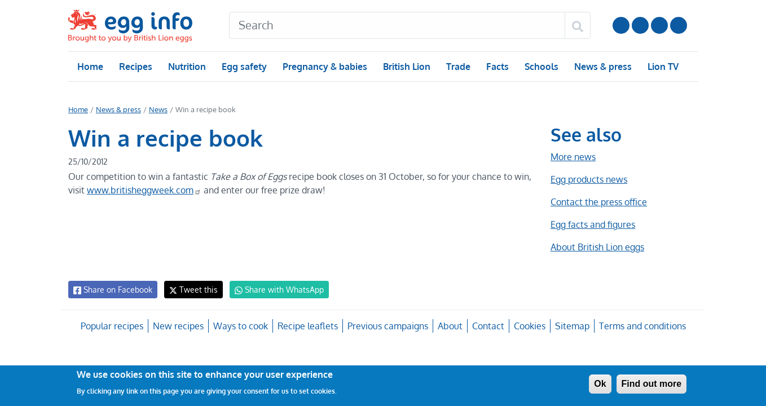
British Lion (406, 66)
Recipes (135, 66)
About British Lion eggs (597, 247)
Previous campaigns (387, 326)
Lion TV (661, 66)
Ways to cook (240, 326)
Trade (458, 66)
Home (90, 66)
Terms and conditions (640, 326)
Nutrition (187, 66)
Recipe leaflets (307, 326)
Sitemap (571, 326)
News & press (602, 66)
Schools (540, 66)
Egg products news (589, 179)
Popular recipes (113, 326)
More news (573, 156)
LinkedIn (659, 25)
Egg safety (244, 66)
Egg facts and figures (593, 224)
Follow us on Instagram (640, 25)
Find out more (652, 384)
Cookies (528, 326)
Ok (600, 384)
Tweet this (191, 289)
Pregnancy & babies (324, 66)
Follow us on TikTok (678, 25)
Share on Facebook (112, 290)
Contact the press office (598, 202)
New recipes (179, 326)
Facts (497, 66)
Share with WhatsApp (274, 290)
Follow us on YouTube (621, 25)
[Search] (397, 25)
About (449, 326)
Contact (487, 326)
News (157, 109)
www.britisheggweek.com (143, 190)
